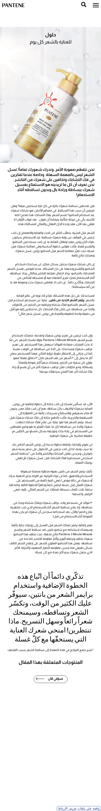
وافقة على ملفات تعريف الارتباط (79, 808)
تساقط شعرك (68, 206)
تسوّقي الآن (55, 678)
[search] (83, 4)
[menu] (96, 5)
